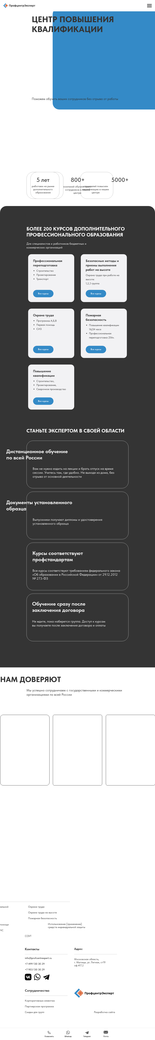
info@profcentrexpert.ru (38, 958)
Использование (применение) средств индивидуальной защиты (66, 925)
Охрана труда (36, 906)
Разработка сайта (104, 1012)
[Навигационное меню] (149, 5)
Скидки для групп (34, 1012)
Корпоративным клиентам (40, 1000)
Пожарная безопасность (42, 918)
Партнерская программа (39, 1006)
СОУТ (28, 936)
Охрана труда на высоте (42, 912)
